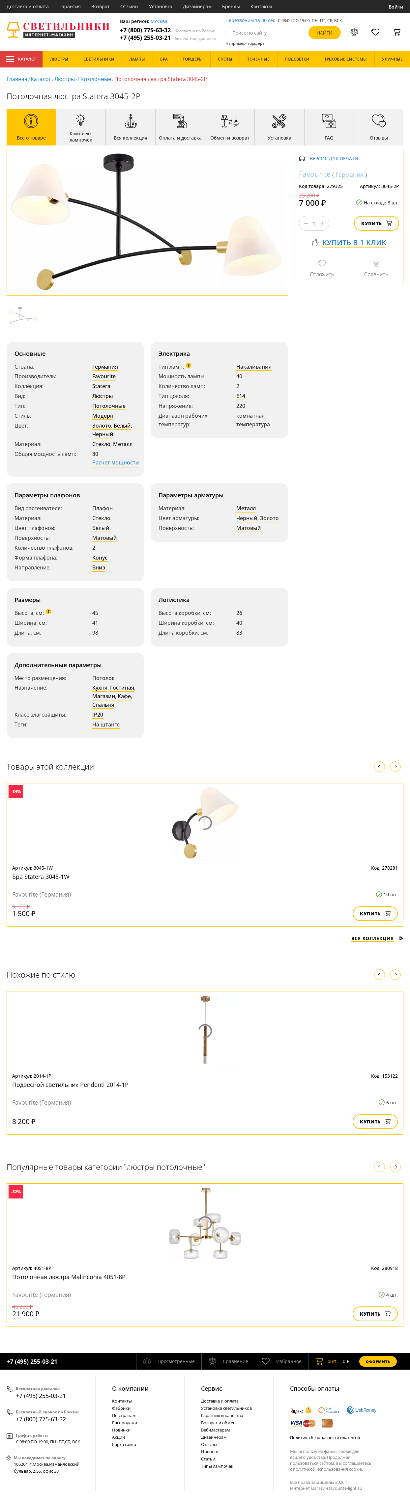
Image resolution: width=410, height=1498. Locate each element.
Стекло (101, 444)
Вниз (98, 567)
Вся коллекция (377, 938)
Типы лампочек (217, 1466)
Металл (122, 444)
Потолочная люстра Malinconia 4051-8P (69, 1277)
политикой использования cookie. (328, 1469)
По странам (124, 1415)
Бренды (231, 6)
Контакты (261, 6)
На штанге (106, 724)
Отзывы (129, 6)
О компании (130, 1388)
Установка (160, 6)
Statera (101, 386)
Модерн (102, 415)
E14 (240, 396)
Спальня (103, 704)
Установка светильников (226, 1408)
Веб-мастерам (215, 1430)
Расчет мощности (115, 462)
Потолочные (94, 79)
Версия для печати (334, 159)
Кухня (99, 687)
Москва (159, 21)
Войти (396, 7)
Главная (17, 79)
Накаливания (254, 366)
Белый (122, 425)
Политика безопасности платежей (325, 1437)
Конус (99, 557)
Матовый (104, 537)
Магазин (103, 696)
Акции (118, 1437)
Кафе (124, 696)
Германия (105, 366)
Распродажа (124, 1423)
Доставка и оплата (28, 6)
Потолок (103, 678)
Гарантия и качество (222, 1415)
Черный (102, 434)
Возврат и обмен (218, 1423)
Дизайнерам (197, 6)
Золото (101, 425)
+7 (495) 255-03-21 (168, 37)
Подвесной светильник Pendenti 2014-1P (70, 1085)
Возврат (100, 6)
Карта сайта (124, 1444)
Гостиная (122, 687)
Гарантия (70, 6)
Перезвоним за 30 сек (250, 20)
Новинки (121, 1430)
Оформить (378, 1361)
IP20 (97, 714)
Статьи (208, 1459)
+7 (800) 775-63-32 (168, 30)
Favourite (104, 376)
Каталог (21, 59)
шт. (326, 1361)
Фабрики (121, 1408)
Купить (376, 223)
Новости (210, 1452)
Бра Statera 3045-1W (41, 876)
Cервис (211, 1388)
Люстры (64, 79)
